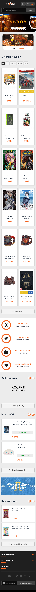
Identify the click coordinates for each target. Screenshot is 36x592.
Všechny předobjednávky (18, 470)
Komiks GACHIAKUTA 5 (9, 217)
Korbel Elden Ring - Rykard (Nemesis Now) (9, 258)
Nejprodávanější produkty (18, 544)
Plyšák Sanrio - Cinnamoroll (22, 446)
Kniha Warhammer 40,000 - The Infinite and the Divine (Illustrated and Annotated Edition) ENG (9, 137)
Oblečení (13, 63)
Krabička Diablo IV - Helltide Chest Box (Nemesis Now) (9, 298)
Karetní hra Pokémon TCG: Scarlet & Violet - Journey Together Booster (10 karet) (21, 528)
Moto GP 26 (26, 95)
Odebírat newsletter (26, 583)
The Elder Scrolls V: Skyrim (26, 298)
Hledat (30, 10)
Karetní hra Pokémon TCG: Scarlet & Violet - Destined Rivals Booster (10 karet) (20, 510)
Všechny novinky (18, 311)
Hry (7, 63)
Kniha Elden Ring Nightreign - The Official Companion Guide (22, 423)
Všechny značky (18, 406)
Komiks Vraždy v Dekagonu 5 (26, 217)
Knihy (26, 63)
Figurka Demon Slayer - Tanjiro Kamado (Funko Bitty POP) (9, 97)
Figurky (20, 63)
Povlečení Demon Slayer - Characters (26, 137)
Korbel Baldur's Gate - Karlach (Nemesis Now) (26, 258)
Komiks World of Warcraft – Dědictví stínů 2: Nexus (26, 177)
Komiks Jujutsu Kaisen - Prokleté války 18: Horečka (9, 177)
